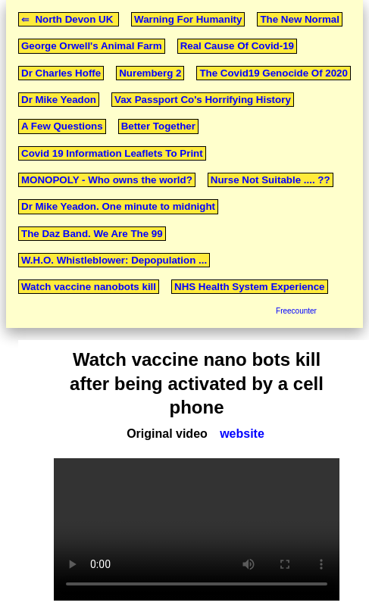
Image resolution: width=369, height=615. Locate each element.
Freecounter (296, 311)
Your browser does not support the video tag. (196, 529)
